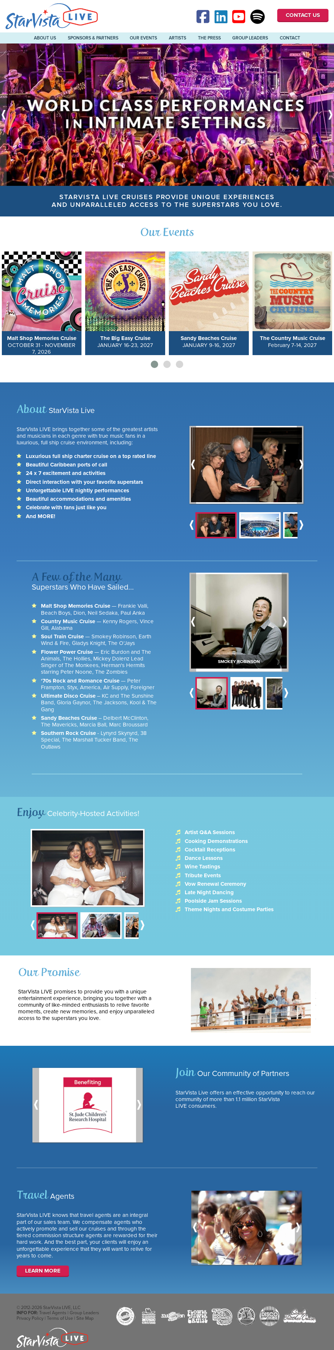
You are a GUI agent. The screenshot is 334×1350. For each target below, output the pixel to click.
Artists (177, 38)
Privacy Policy (30, 1318)
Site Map (85, 1318)
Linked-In (222, 16)
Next (330, 115)
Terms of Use (60, 1318)
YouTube (239, 16)
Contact (290, 38)
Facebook (203, 16)
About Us (45, 38)
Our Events (143, 38)
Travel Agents (52, 1312)
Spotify (257, 16)
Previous (3, 115)
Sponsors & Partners (93, 38)
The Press (209, 38)
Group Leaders (250, 38)
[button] (154, 364)
